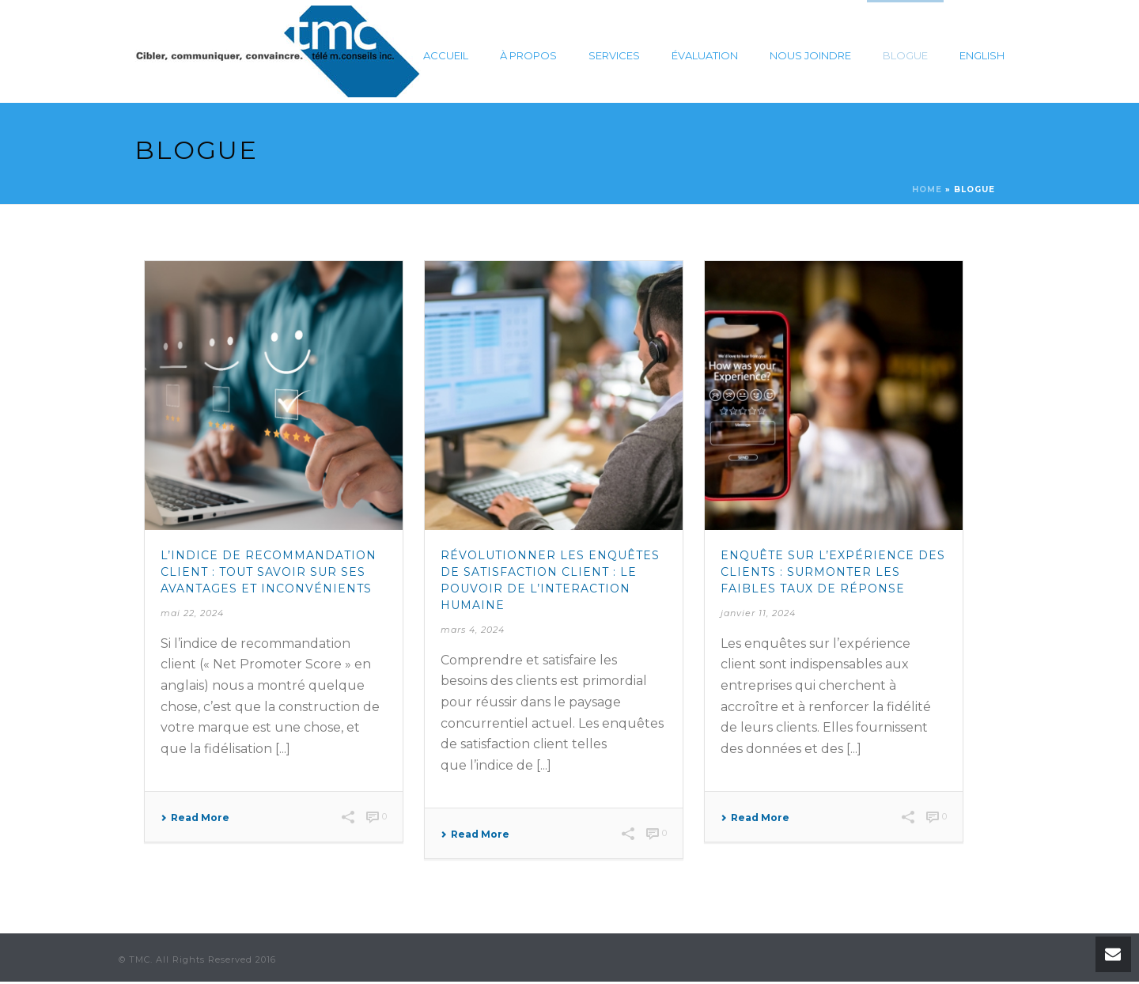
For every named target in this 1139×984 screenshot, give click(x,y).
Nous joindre (810, 55)
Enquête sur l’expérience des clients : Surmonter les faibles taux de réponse (833, 572)
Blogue (905, 55)
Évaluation (705, 55)
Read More (195, 818)
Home (927, 189)
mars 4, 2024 (473, 629)
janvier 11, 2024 (758, 613)
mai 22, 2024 (192, 613)
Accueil (445, 55)
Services (614, 55)
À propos (528, 55)
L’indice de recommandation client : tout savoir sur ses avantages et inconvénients (269, 572)
